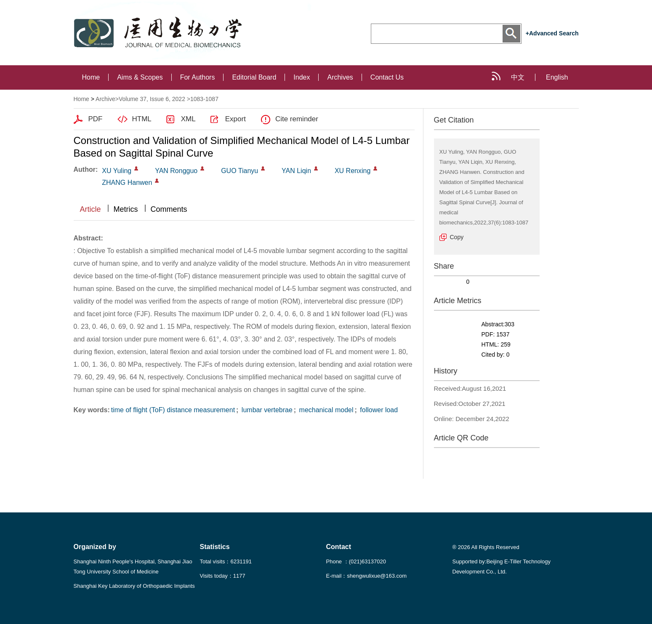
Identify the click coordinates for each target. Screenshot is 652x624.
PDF (95, 119)
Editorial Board (254, 77)
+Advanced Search (552, 33)
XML (188, 119)
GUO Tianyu (239, 170)
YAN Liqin (296, 170)
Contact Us (387, 77)
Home (91, 77)
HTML (142, 119)
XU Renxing (352, 170)
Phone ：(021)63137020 (356, 561)
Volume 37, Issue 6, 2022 (152, 99)
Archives (340, 77)
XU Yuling (116, 170)
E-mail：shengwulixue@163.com (366, 576)
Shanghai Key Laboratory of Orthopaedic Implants (134, 586)
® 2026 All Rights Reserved (485, 547)
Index (301, 77)
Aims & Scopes (139, 77)
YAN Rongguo (176, 170)
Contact (338, 546)
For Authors (197, 77)
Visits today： (222, 576)
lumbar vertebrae (266, 409)
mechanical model (325, 409)
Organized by (95, 546)
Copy (457, 237)
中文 (517, 77)
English (557, 77)
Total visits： (226, 561)
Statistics (215, 546)
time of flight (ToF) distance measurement (173, 409)
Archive (105, 99)
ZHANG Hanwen (127, 182)
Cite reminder (296, 119)
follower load (378, 409)
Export (235, 119)
